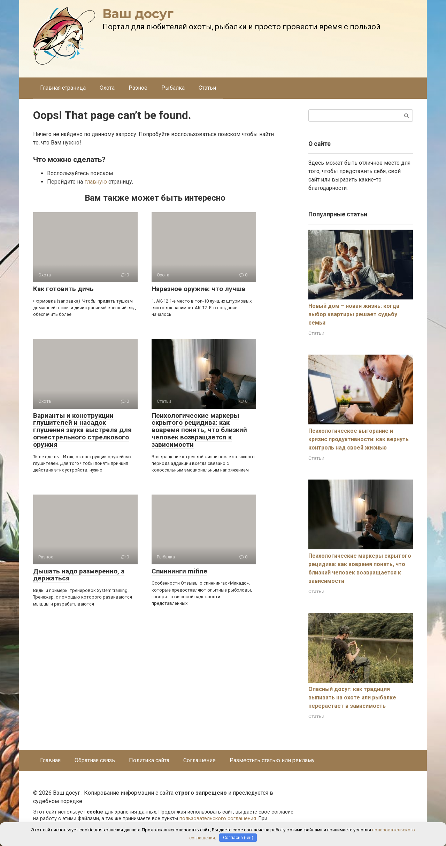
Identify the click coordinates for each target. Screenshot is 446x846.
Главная (50, 760)
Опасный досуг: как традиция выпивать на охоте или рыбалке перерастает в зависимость (352, 697)
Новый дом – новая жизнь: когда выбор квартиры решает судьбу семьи (353, 314)
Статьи (207, 87)
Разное (138, 87)
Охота (107, 87)
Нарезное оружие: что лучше (198, 289)
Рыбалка (173, 87)
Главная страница (63, 87)
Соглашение (199, 760)
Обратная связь (95, 760)
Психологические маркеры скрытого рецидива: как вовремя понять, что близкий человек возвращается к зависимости (199, 430)
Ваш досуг (138, 13)
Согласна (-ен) (238, 837)
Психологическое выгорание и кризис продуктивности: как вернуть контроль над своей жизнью (358, 439)
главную (95, 181)
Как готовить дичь (63, 289)
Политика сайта (149, 760)
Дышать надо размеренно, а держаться (78, 574)
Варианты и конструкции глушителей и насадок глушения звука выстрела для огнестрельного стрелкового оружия (82, 430)
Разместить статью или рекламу (272, 760)
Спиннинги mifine (179, 571)
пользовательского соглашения (217, 819)
